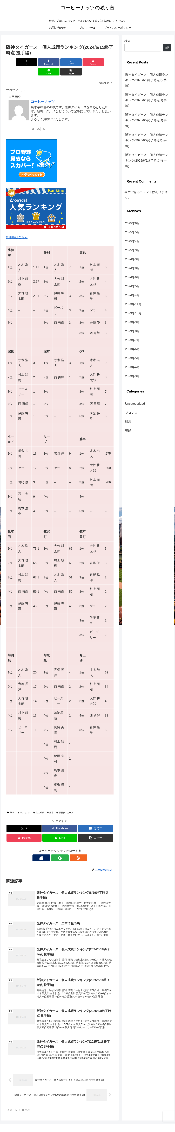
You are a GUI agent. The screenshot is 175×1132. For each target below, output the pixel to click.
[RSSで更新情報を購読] (44, 120)
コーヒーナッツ (43, 92)
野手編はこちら (17, 228)
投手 (50, 803)
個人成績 (38, 803)
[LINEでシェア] (87, 62)
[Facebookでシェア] (32, 62)
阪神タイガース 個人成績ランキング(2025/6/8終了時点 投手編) (146, 80)
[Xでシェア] (14, 62)
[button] (105, 62)
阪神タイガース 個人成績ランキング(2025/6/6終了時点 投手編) (146, 160)
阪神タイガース (64, 803)
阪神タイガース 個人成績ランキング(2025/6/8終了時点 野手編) (146, 100)
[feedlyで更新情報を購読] (38, 120)
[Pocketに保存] (69, 62)
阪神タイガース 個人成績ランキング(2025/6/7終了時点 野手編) (146, 120)
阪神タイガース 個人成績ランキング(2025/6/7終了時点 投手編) (146, 140)
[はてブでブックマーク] (50, 62)
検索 (127, 41)
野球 (10, 803)
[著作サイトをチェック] (33, 120)
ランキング (24, 803)
